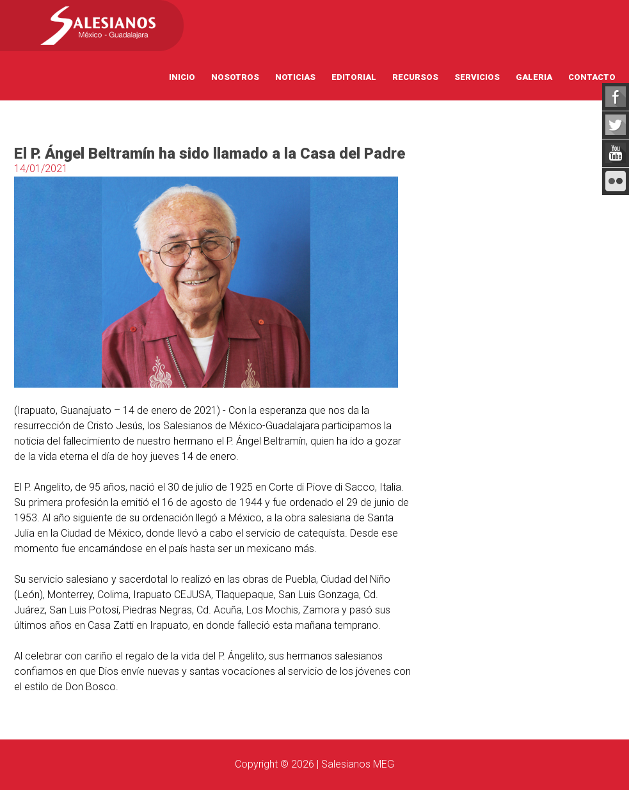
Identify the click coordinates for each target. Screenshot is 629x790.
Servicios (477, 77)
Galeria (534, 77)
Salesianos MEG (357, 764)
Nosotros (235, 77)
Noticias (295, 77)
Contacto (592, 77)
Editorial (353, 77)
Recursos (415, 77)
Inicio (182, 77)
